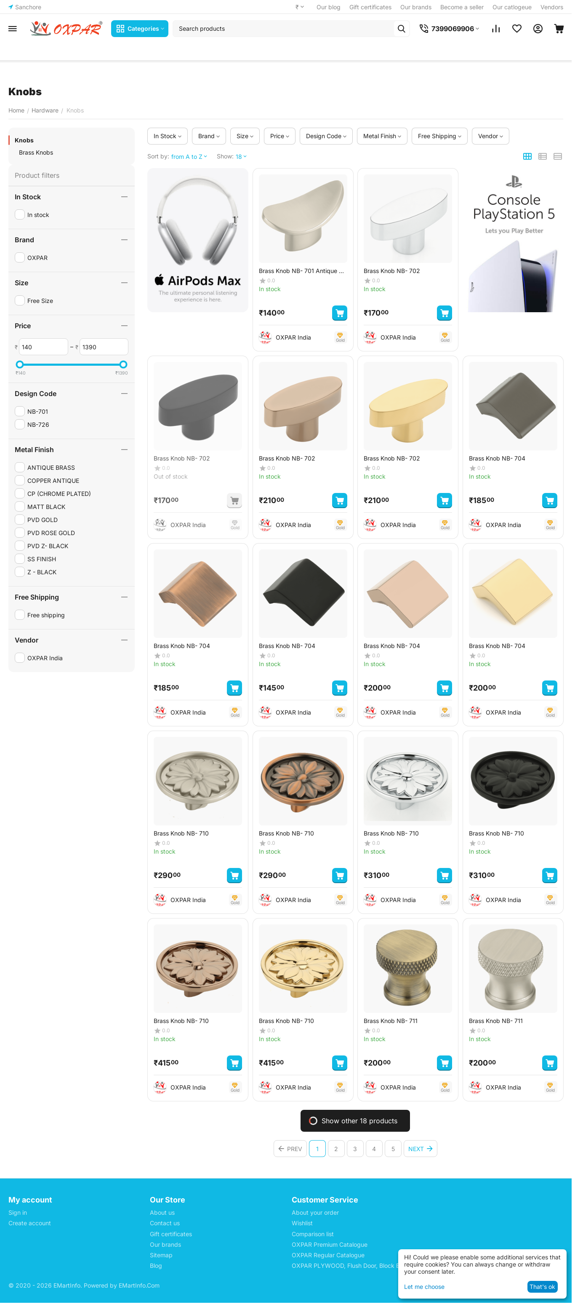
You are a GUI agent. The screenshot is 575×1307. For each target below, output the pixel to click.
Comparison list (313, 1233)
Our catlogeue (512, 7)
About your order (315, 1212)
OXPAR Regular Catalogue (328, 1255)
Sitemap (161, 1255)
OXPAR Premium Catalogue (329, 1244)
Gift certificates (370, 7)
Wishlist (302, 1223)
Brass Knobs (36, 152)
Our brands (415, 7)
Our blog (329, 7)
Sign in (17, 1212)
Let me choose (424, 1286)
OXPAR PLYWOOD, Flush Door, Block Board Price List (365, 1265)
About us (162, 1212)
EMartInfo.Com (139, 1285)
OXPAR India (293, 337)
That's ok (542, 1286)
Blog (156, 1265)
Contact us (165, 1223)
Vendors (551, 7)
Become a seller (462, 7)
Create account (29, 1223)
